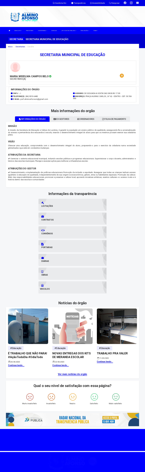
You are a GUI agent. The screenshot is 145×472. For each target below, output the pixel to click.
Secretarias (20, 47)
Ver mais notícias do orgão (72, 333)
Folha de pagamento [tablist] (114, 119)
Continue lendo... (16, 324)
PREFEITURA (30, 30)
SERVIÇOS (54, 30)
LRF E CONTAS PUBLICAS (68, 30)
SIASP (62, 468)
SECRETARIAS (42, 30)
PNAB (95, 30)
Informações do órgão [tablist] (32, 119)
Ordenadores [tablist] (85, 119)
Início (10, 47)
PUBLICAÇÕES (85, 30)
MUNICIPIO (18, 30)
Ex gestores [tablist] (61, 119)
